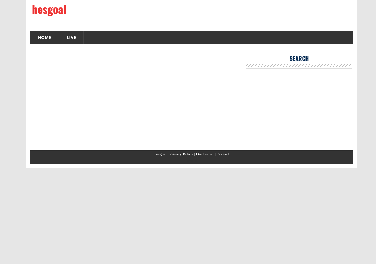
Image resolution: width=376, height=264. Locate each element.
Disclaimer (205, 154)
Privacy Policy (181, 154)
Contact (223, 154)
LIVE (71, 37)
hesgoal (49, 9)
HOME (44, 37)
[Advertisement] (134, 99)
